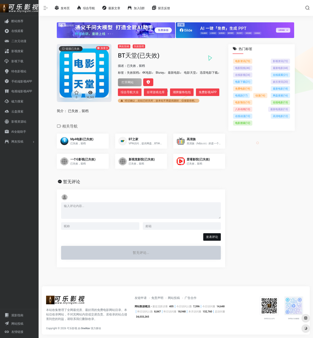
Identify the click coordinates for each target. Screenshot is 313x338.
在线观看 (280, 74)
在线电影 (280, 102)
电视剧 (241, 95)
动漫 (260, 95)
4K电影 (147, 72)
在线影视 (242, 74)
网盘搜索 (280, 95)
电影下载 (242, 81)
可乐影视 (72, 328)
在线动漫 (242, 116)
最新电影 (174, 72)
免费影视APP (208, 92)
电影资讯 (242, 61)
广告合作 (191, 298)
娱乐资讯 (280, 81)
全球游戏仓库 (156, 92)
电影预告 (242, 102)
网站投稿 (174, 298)
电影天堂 (190, 72)
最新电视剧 (279, 109)
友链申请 (141, 298)
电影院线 (242, 68)
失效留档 (139, 46)
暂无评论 (71, 181)
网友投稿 (124, 46)
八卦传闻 (242, 109)
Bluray (160, 72)
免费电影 (242, 88)
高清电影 (280, 116)
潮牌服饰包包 (182, 92)
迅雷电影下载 (209, 72)
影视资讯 (280, 61)
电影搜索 (242, 123)
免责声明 (157, 298)
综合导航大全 (130, 92)
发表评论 (212, 237)
